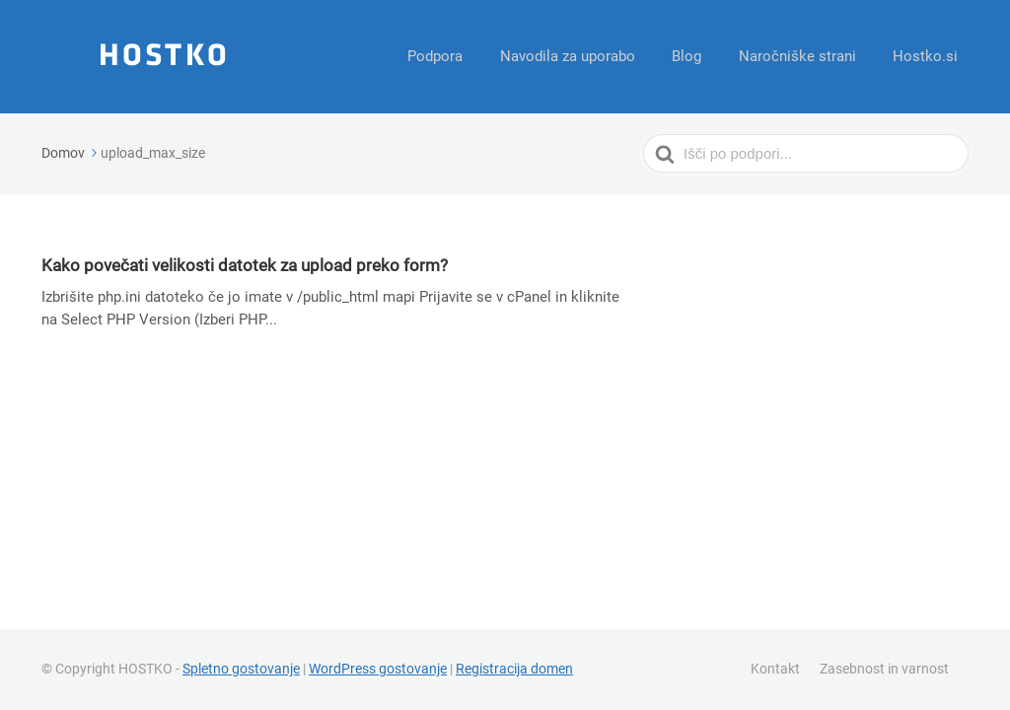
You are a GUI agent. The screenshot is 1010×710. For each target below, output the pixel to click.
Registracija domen (514, 668)
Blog (700, 56)
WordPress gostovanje (378, 668)
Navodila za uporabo (586, 56)
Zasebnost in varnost (884, 668)
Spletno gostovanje (241, 668)
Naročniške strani (805, 56)
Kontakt (775, 668)
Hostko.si (928, 56)
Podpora (459, 56)
